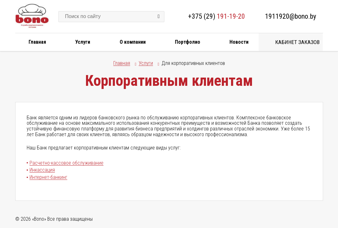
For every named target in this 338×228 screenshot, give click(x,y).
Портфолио (187, 42)
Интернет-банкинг (48, 177)
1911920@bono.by (290, 16)
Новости (239, 42)
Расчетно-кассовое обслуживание (66, 163)
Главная (37, 42)
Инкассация (42, 170)
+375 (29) (216, 16)
